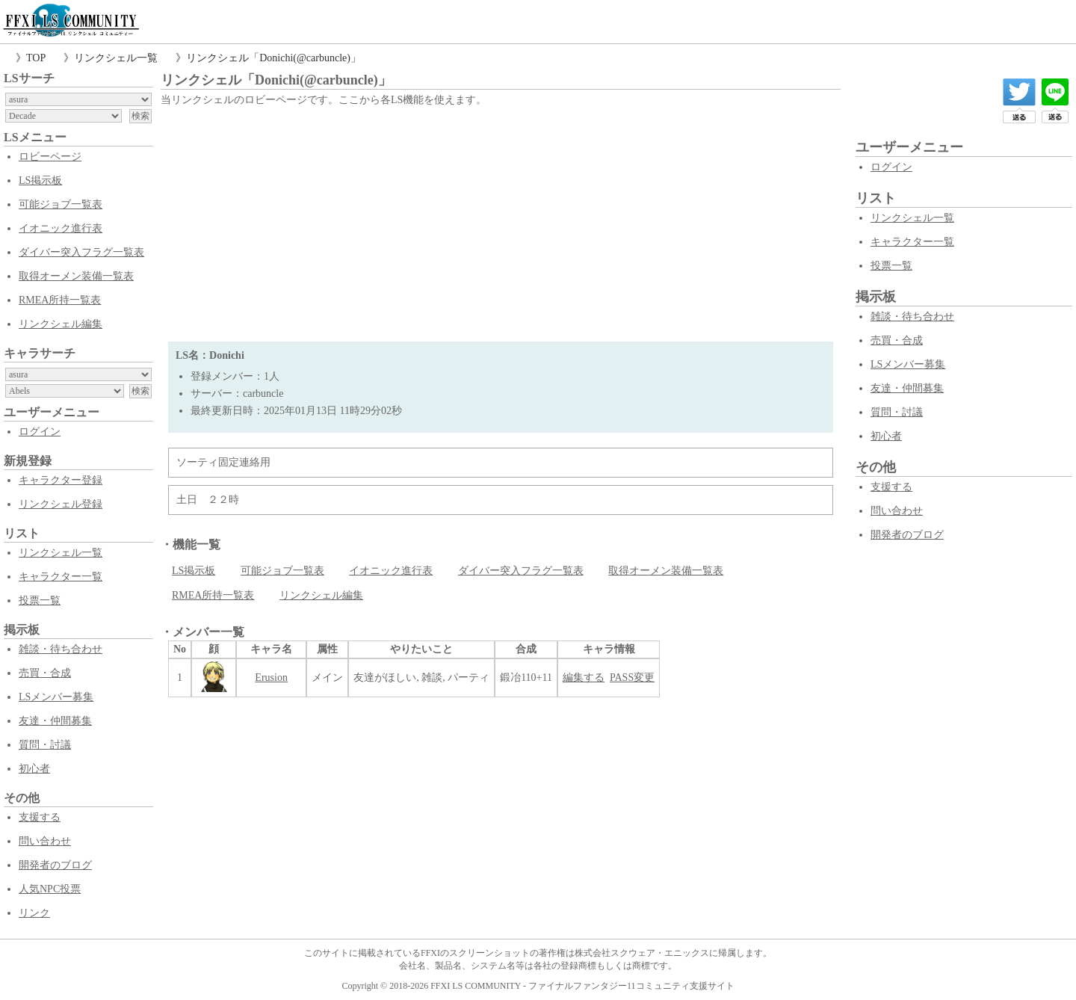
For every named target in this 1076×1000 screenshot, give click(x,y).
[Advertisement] (501, 222)
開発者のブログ (55, 865)
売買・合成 (45, 673)
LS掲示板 (40, 180)
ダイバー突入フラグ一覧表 (81, 252)
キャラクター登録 (60, 480)
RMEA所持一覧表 (60, 300)
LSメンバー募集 (56, 697)
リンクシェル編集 (60, 324)
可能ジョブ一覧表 (60, 204)
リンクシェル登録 (60, 504)
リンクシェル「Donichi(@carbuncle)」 (273, 58)
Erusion (271, 677)
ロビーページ (50, 156)
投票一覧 (40, 600)
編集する (584, 677)
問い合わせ (45, 841)
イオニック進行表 (60, 228)
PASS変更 (632, 677)
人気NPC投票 (50, 889)
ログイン (40, 431)
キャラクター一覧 (60, 576)
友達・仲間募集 (55, 720)
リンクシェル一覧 (116, 58)
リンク (34, 913)
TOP (36, 58)
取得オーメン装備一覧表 (76, 276)
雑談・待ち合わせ (60, 649)
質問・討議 (45, 744)
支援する (40, 817)
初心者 (34, 768)
